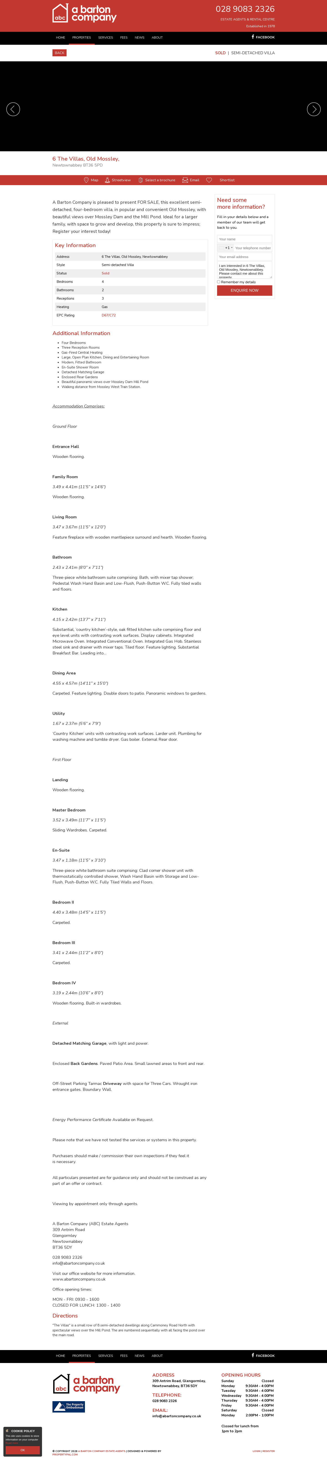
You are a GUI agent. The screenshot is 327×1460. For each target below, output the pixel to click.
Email (194, 180)
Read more (12, 1444)
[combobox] (225, 248)
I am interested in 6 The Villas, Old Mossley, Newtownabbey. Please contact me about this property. (244, 270)
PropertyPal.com (65, 1454)
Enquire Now (244, 290)
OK (23, 1450)
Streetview (121, 180)
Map (94, 180)
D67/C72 (109, 315)
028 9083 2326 (245, 9)
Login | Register (264, 1451)
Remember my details (238, 282)
